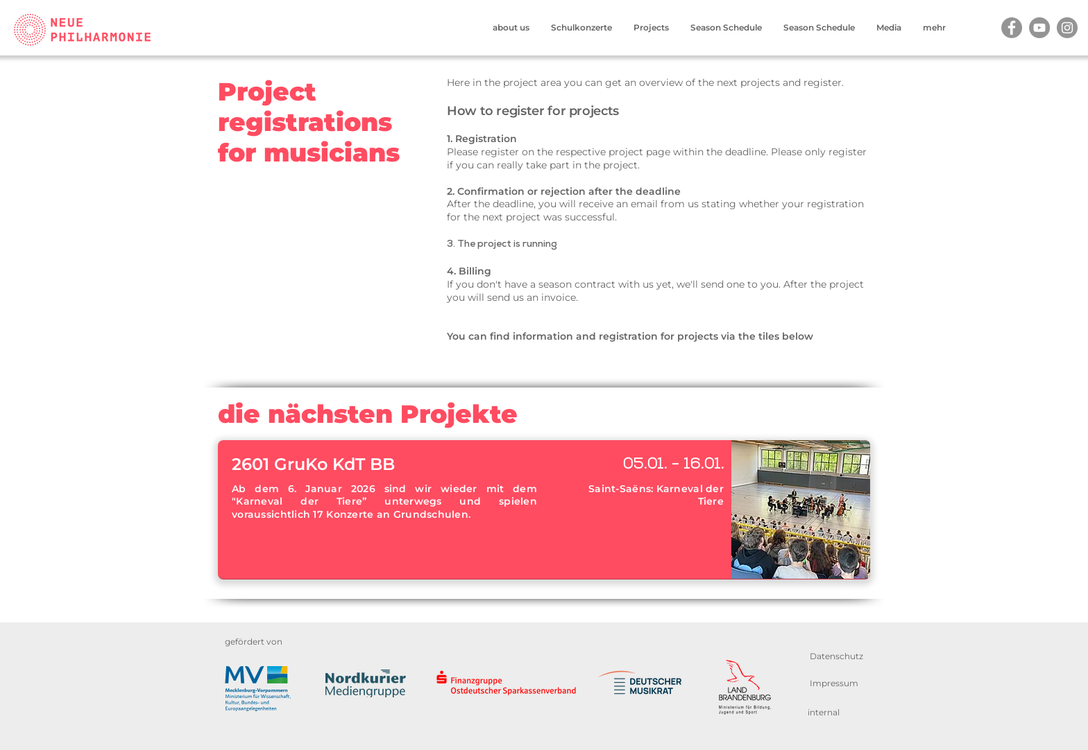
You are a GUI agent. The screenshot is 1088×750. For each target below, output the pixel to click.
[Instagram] (1067, 27)
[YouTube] (1039, 27)
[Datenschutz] (836, 656)
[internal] (824, 712)
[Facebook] (1011, 27)
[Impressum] (834, 683)
